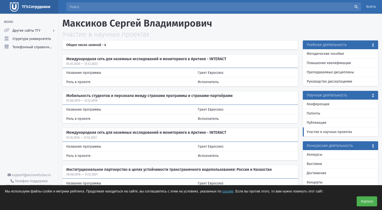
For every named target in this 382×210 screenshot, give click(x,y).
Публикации (316, 123)
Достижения (316, 173)
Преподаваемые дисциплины (330, 72)
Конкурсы (314, 155)
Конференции (318, 104)
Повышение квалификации (329, 63)
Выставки (314, 164)
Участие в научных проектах (329, 132)
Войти (371, 7)
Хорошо (367, 201)
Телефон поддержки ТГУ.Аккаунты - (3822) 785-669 (29, 183)
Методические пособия (325, 54)
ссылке (227, 191)
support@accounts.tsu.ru (29, 175)
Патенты (313, 113)
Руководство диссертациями (329, 81)
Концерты (315, 182)
